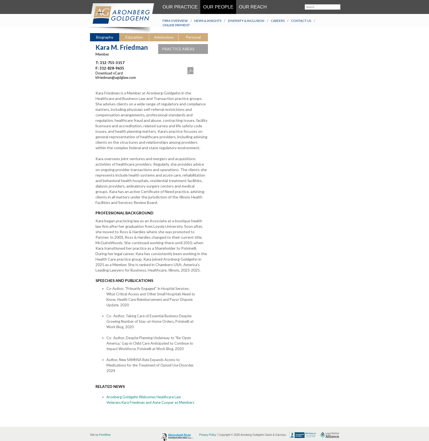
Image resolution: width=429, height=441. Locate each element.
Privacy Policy (207, 434)
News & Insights (207, 21)
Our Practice (180, 7)
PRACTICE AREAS (185, 49)
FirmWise (105, 434)
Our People (218, 7)
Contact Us (301, 21)
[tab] (104, 37)
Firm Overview (175, 21)
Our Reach (253, 7)
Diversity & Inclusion (246, 21)
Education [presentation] (134, 37)
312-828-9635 (112, 68)
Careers (278, 21)
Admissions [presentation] (164, 37)
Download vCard (109, 73)
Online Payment (176, 25)
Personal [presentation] (193, 37)
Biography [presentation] (104, 37)
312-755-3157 (112, 62)
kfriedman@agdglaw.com (115, 77)
